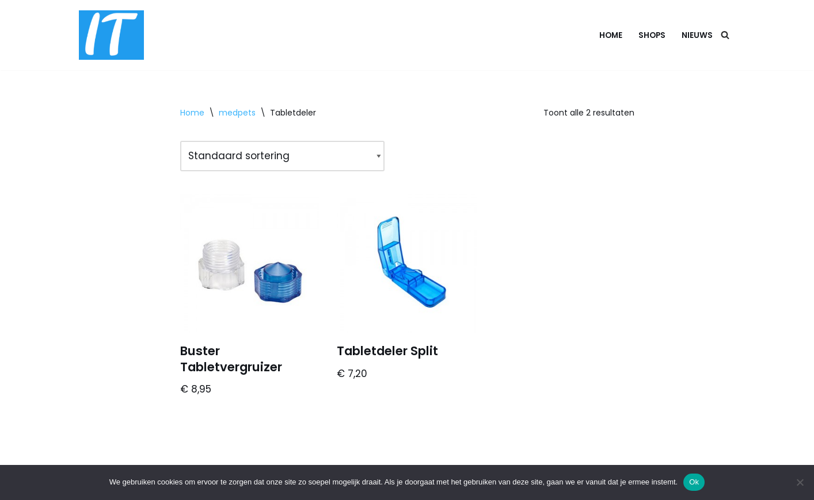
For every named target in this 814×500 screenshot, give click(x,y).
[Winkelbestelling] (282, 156)
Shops (651, 35)
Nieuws (697, 35)
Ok (694, 482)
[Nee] (799, 482)
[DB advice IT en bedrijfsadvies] (111, 35)
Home (610, 35)
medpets (237, 112)
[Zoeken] (725, 34)
